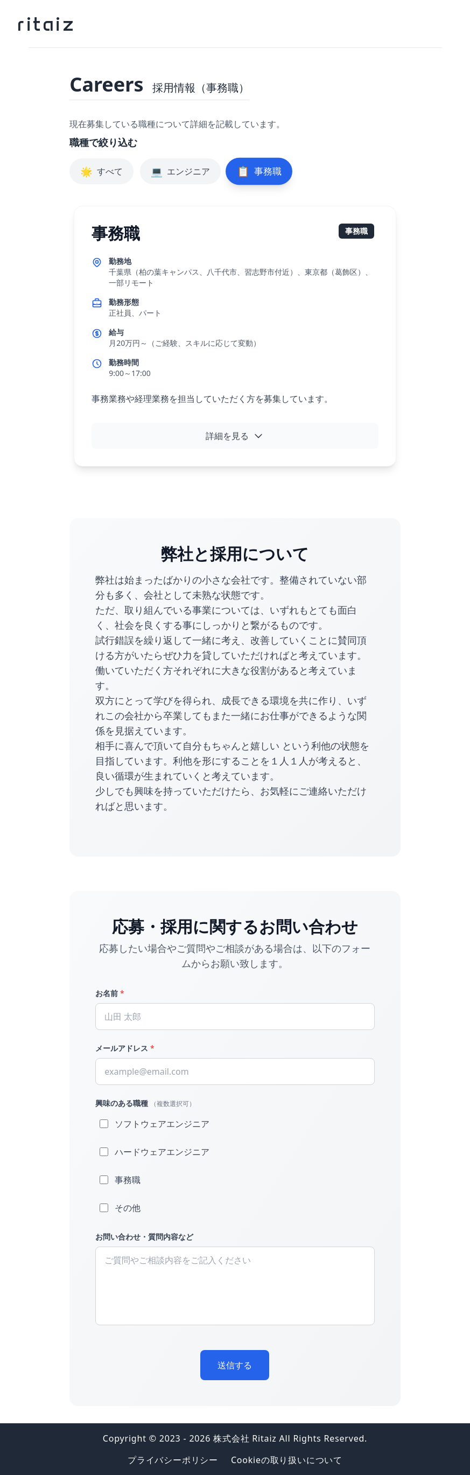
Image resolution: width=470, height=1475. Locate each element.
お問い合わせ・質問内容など (144, 1237)
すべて (101, 171)
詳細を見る (235, 436)
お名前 (109, 993)
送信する (235, 1365)
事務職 (259, 171)
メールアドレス (124, 1048)
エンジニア (180, 171)
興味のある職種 (145, 1103)
